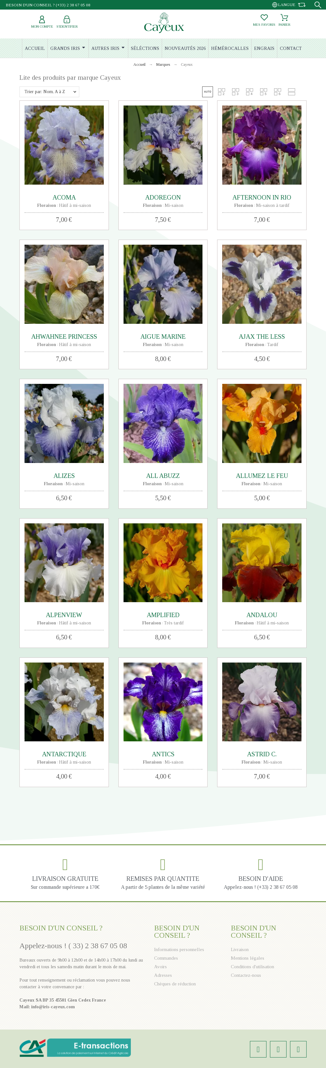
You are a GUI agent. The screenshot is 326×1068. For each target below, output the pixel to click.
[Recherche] (318, 5)
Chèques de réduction (175, 983)
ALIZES (64, 475)
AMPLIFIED (163, 614)
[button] (207, 91)
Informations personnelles (179, 949)
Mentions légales (247, 958)
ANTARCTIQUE (64, 754)
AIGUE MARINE (163, 336)
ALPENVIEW (64, 614)
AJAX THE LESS (262, 336)
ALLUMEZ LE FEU (262, 475)
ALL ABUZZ (163, 475)
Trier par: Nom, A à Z (45, 91)
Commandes (166, 958)
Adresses (163, 975)
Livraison (240, 949)
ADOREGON (163, 197)
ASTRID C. (262, 754)
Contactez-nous (246, 975)
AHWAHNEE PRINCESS (64, 336)
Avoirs (160, 966)
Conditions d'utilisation (252, 966)
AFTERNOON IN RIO (261, 197)
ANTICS (163, 754)
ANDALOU (261, 614)
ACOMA (64, 197)
